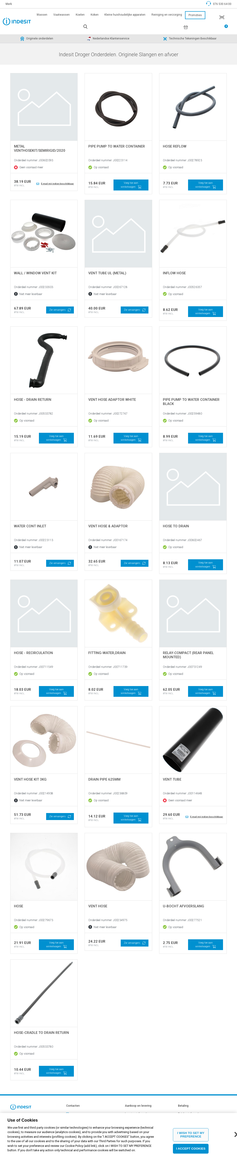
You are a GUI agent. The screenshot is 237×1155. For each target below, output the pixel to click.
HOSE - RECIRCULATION (33, 653)
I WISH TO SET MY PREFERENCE (190, 1135)
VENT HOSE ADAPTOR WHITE (112, 400)
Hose (18, 906)
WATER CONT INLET (30, 526)
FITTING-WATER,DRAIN (107, 653)
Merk (9, 4)
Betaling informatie (189, 1113)
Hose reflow (174, 146)
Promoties (195, 15)
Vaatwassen (61, 14)
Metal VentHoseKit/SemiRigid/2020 (39, 148)
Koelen (80, 14)
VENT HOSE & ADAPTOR (108, 526)
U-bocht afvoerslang (183, 906)
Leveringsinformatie (136, 1113)
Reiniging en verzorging (166, 14)
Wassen (42, 14)
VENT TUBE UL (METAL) (107, 273)
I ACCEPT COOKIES (191, 1149)
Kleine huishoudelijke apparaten (124, 14)
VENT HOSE (97, 906)
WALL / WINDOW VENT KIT (35, 273)
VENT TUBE (172, 779)
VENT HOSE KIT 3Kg (30, 779)
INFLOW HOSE (174, 273)
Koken (95, 14)
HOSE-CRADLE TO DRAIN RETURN (41, 1033)
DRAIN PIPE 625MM (104, 779)
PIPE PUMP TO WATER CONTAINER (116, 146)
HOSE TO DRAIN (176, 526)
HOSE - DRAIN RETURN (32, 400)
